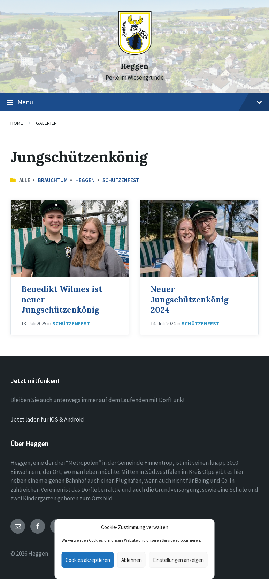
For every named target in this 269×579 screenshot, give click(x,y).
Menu (134, 102)
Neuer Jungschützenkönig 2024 (189, 299)
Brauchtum (53, 180)
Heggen (134, 66)
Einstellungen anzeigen (178, 560)
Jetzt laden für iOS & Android (47, 419)
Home (16, 123)
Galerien (46, 123)
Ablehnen (131, 560)
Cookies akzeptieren (88, 560)
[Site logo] (134, 53)
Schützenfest (120, 180)
